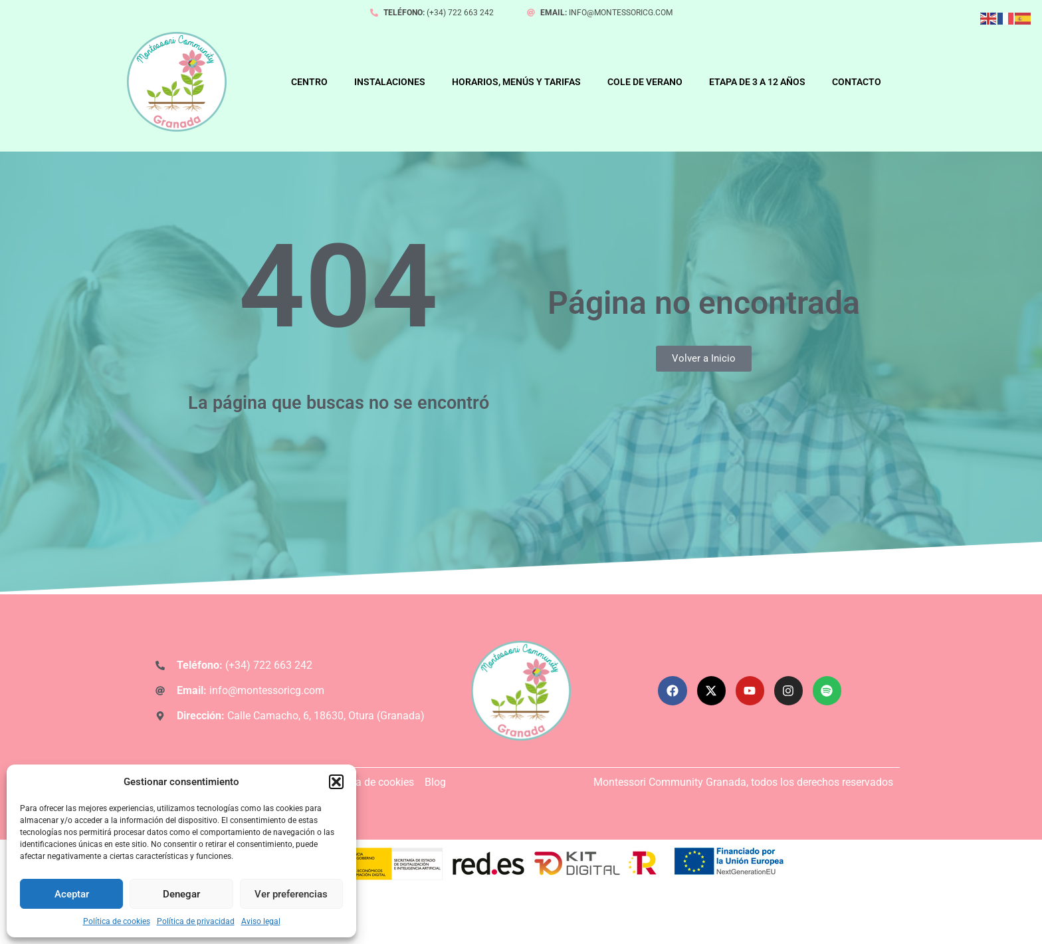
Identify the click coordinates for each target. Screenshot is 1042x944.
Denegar (181, 894)
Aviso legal (260, 921)
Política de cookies (116, 921)
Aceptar (71, 894)
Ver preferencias (291, 894)
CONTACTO (856, 81)
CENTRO (309, 81)
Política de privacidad (196, 921)
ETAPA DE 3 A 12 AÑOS (757, 81)
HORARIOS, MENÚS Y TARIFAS (516, 81)
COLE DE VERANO (644, 81)
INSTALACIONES (389, 81)
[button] (336, 781)
